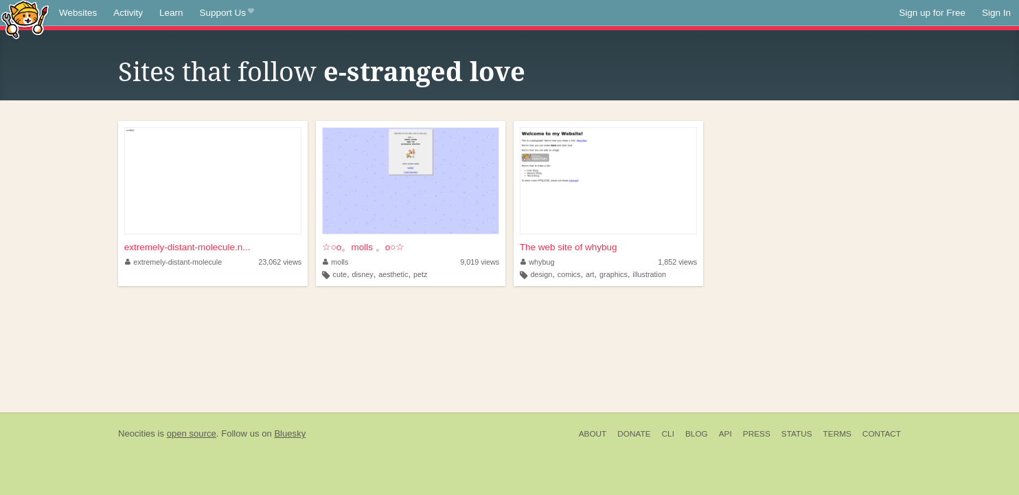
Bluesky (290, 433)
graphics (613, 274)
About (593, 434)
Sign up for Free (932, 13)
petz (420, 274)
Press (756, 434)
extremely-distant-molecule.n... (187, 247)
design (541, 274)
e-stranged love (424, 72)
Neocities (136, 433)
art (590, 274)
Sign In (996, 13)
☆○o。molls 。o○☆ (363, 247)
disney (362, 274)
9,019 (479, 262)
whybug (537, 262)
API (725, 434)
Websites (78, 13)
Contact (881, 434)
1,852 (677, 262)
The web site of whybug (568, 247)
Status (796, 434)
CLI (668, 434)
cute (339, 274)
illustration (649, 274)
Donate (633, 434)
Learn (171, 13)
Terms (837, 434)
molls (336, 262)
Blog (696, 434)
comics (569, 274)
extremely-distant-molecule (173, 262)
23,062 (279, 262)
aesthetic (393, 274)
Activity (128, 13)
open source (191, 433)
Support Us (227, 13)
